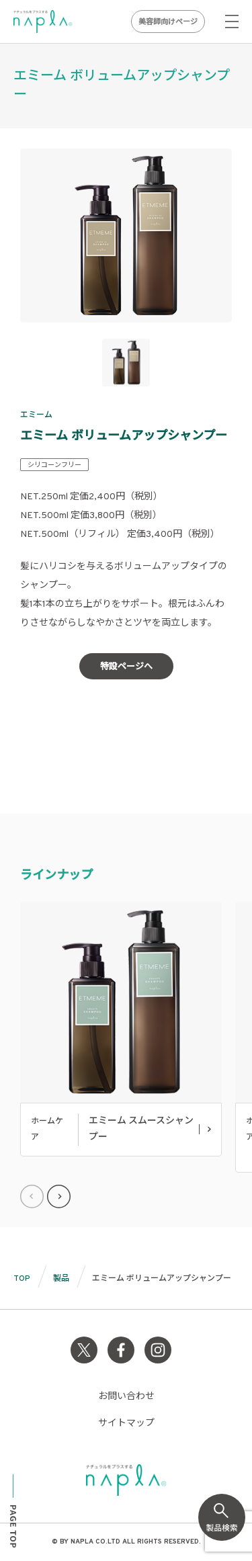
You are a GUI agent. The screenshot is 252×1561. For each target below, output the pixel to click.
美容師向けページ (168, 22)
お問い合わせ (126, 1396)
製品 (61, 1278)
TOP (21, 1278)
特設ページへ (126, 667)
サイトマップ (126, 1423)
